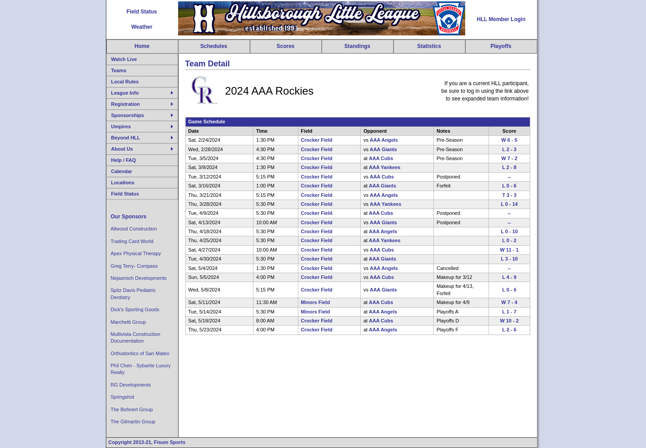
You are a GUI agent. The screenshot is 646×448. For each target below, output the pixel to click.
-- (509, 176)
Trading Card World (132, 241)
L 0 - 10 (509, 231)
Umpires (121, 126)
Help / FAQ (123, 160)
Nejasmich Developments (139, 278)
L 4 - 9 (509, 277)
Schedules (213, 46)
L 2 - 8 (509, 167)
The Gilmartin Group (133, 421)
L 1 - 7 (509, 311)
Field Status (142, 12)
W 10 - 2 (509, 320)
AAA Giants (383, 149)
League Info (125, 93)
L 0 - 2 (509, 240)
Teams (119, 70)
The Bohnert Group (132, 409)
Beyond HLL (125, 137)
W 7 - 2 (509, 158)
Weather (141, 27)
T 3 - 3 (509, 195)
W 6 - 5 (509, 140)
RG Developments (131, 384)
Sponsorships (127, 115)
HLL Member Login (501, 19)
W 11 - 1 (509, 249)
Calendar (121, 171)
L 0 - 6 (509, 185)
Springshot (123, 397)
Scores (285, 46)
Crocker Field (316, 140)
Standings (357, 46)
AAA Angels (384, 140)
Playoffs (500, 46)
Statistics (429, 46)
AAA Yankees (384, 167)
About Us (122, 149)
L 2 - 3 (509, 149)
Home (142, 46)
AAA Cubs (381, 158)
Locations (123, 182)
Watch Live (124, 59)
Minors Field (315, 302)
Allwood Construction (134, 228)
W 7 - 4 (509, 302)
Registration (125, 104)
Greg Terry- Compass (134, 266)
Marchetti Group (128, 322)
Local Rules (125, 81)
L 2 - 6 (509, 329)
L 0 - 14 (509, 204)
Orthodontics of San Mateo (140, 353)
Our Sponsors (129, 216)
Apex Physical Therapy (136, 253)
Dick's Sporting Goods (135, 309)
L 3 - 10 (509, 258)
